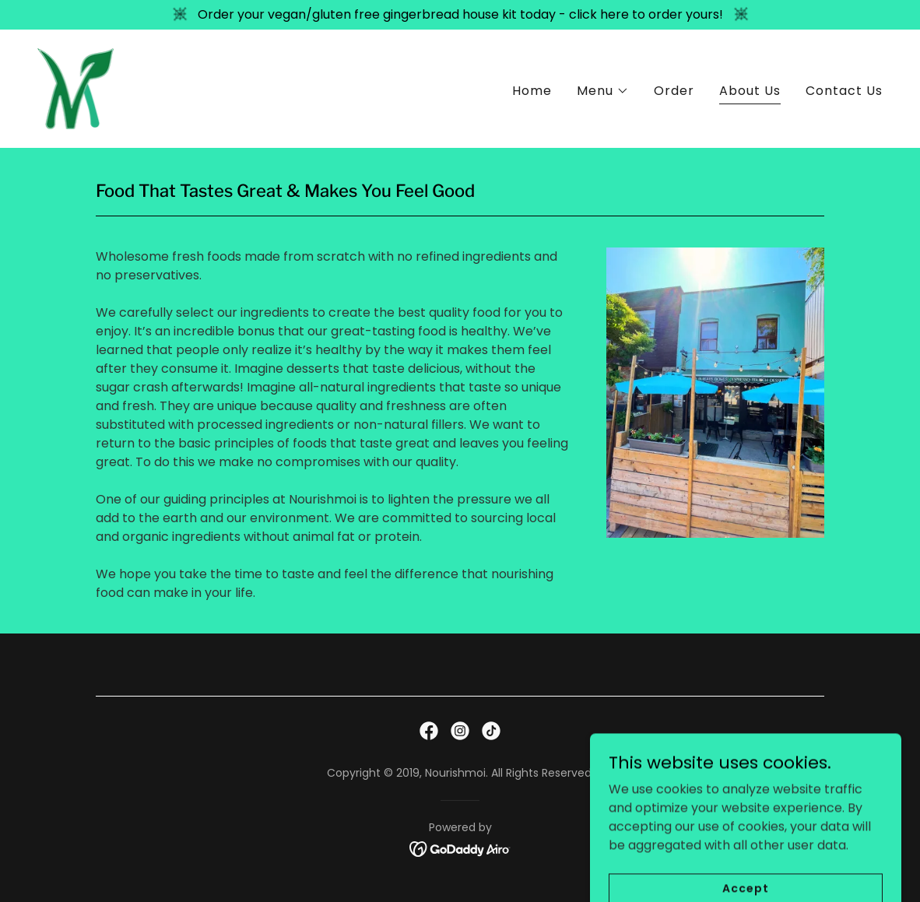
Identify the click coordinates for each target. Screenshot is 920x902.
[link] (75, 88)
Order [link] (674, 91)
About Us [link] (750, 91)
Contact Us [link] (844, 91)
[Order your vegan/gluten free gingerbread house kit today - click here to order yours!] (460, 14)
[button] (603, 91)
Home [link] (532, 91)
